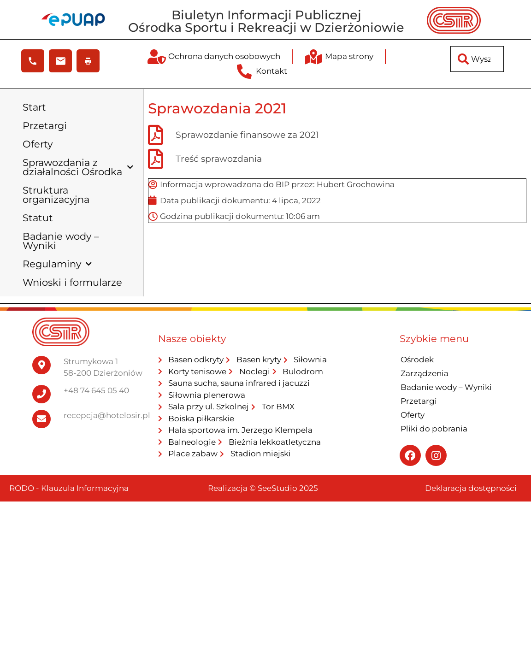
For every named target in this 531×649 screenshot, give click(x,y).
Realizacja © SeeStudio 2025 (263, 488)
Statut (38, 218)
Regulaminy (57, 264)
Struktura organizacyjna (56, 194)
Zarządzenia (424, 373)
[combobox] (477, 59)
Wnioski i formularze (72, 282)
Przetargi (45, 125)
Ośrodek (417, 359)
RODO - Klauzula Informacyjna (69, 488)
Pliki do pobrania (434, 428)
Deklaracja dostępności (471, 488)
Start (34, 107)
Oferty (38, 144)
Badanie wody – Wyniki (61, 240)
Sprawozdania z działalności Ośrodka (78, 167)
